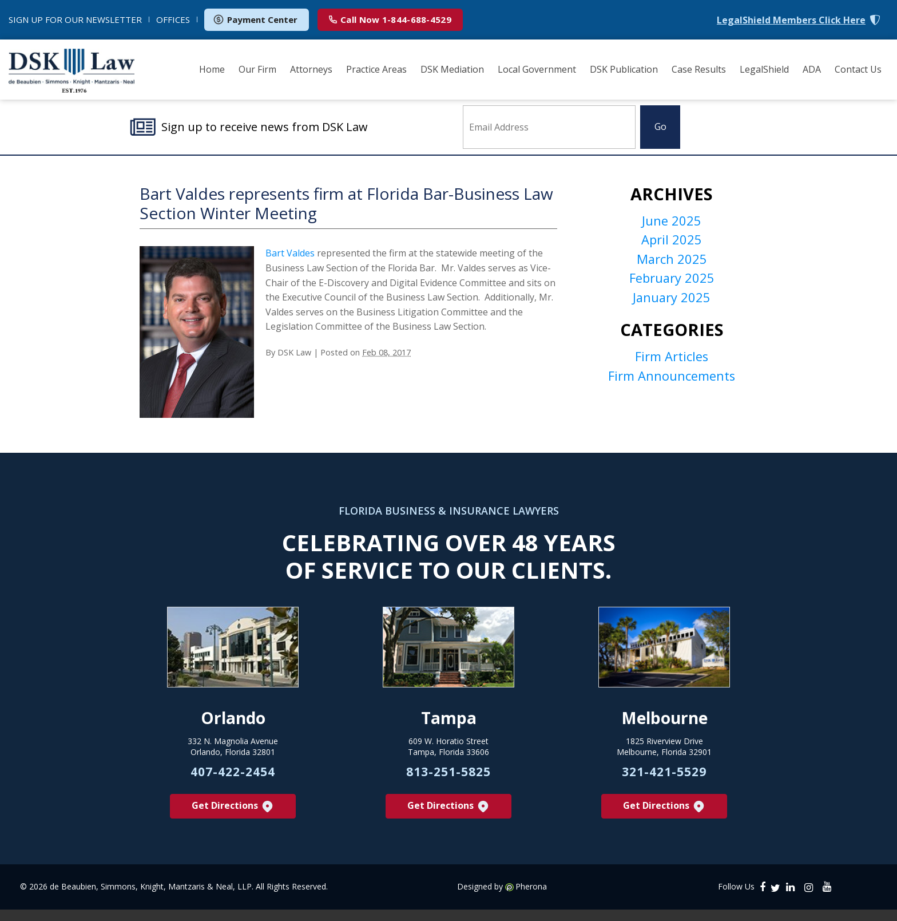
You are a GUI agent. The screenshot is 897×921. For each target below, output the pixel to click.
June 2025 (671, 226)
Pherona (531, 898)
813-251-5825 (448, 782)
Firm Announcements (672, 387)
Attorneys (311, 69)
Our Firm (257, 69)
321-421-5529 (664, 782)
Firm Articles (672, 366)
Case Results (699, 69)
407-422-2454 (232, 782)
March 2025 (672, 266)
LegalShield (764, 69)
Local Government (537, 69)
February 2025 (672, 286)
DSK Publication (624, 69)
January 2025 (672, 306)
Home (212, 69)
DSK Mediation (452, 69)
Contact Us (858, 69)
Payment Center (255, 19)
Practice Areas (376, 69)
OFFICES (173, 19)
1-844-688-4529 (390, 19)
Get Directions (233, 818)
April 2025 (672, 246)
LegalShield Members (791, 20)
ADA (812, 69)
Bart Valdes (290, 258)
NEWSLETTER (75, 19)
